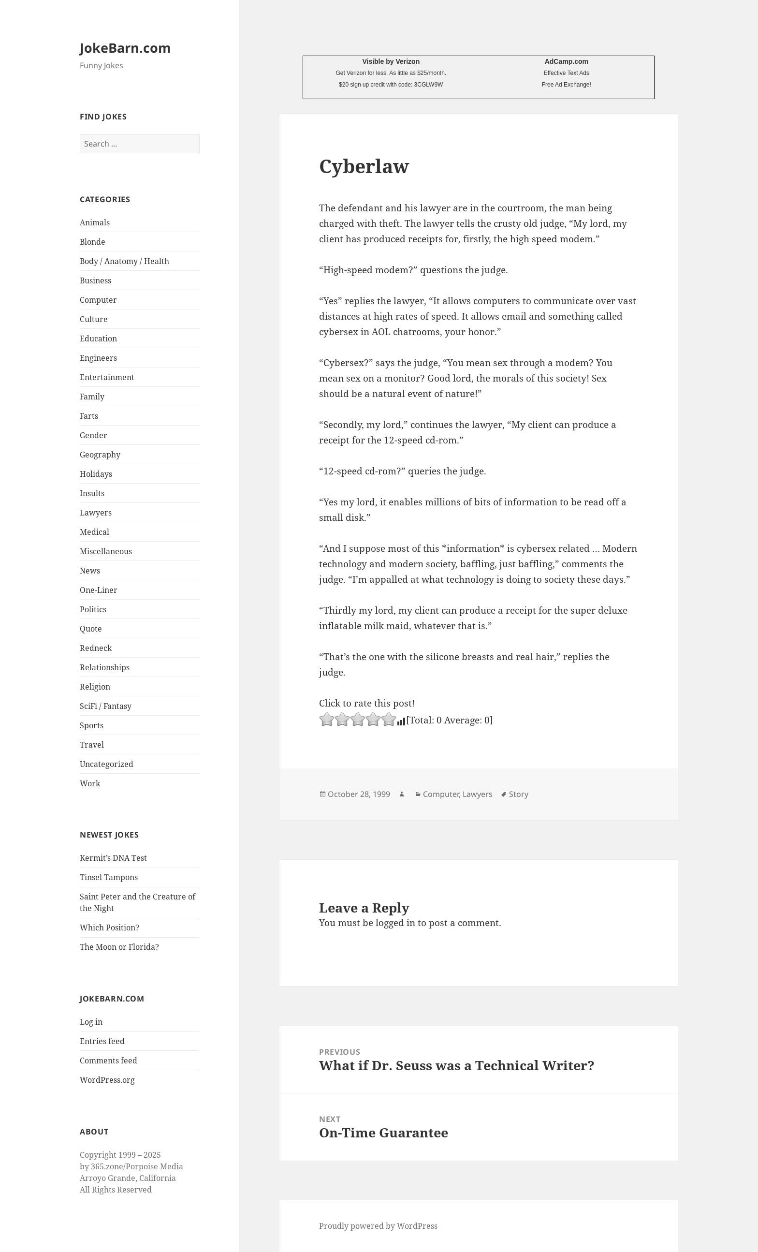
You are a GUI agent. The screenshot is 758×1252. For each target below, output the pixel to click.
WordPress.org (107, 1080)
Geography (100, 454)
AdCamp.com (566, 61)
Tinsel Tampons (109, 877)
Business (95, 280)
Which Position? (109, 927)
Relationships (105, 667)
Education (98, 338)
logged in (395, 922)
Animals (95, 222)
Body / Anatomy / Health (124, 261)
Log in (91, 1021)
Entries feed (102, 1041)
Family (92, 396)
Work (90, 783)
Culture (94, 319)
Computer (98, 300)
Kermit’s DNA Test (113, 858)
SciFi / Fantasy (105, 706)
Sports (91, 725)
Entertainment (107, 377)
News (90, 570)
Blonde (92, 241)
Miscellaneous (106, 551)
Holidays (96, 474)
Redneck (96, 648)
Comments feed (108, 1060)
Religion (95, 686)
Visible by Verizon (391, 61)
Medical (94, 532)
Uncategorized (106, 764)
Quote (91, 628)
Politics (93, 609)
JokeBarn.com (125, 48)
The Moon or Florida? (119, 947)
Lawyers (96, 512)
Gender (93, 435)
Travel (92, 744)
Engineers (98, 358)
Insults (92, 493)
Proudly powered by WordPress (378, 1226)
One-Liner (98, 590)
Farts (89, 416)
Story (518, 794)
